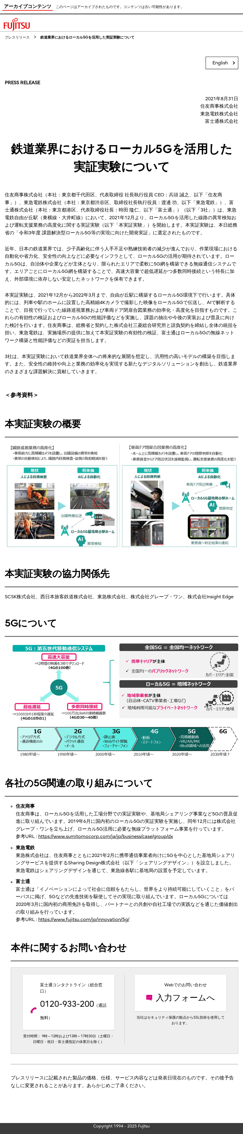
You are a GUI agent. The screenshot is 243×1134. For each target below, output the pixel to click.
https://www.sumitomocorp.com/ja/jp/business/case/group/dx (105, 836)
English (220, 63)
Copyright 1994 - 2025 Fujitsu (121, 1126)
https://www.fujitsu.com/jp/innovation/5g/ (83, 919)
